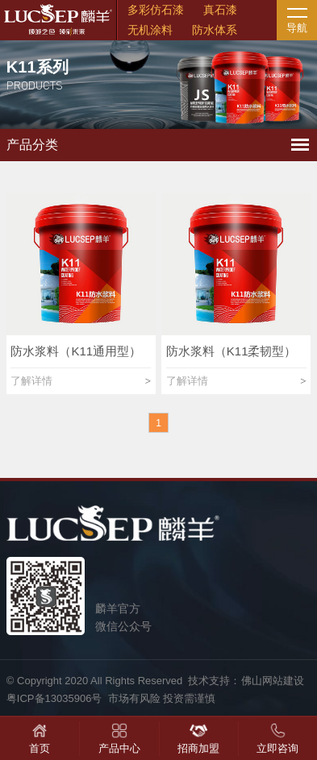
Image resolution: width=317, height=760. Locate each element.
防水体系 (214, 29)
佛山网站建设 (272, 681)
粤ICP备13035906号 (54, 698)
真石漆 (220, 9)
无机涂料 (150, 29)
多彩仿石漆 (155, 9)
